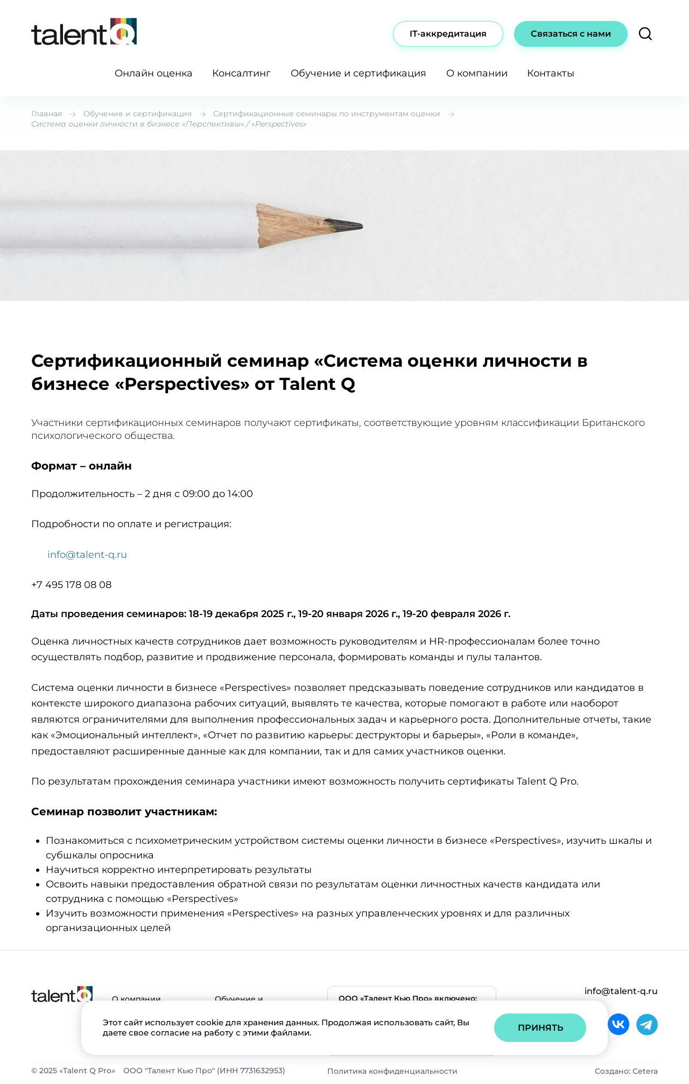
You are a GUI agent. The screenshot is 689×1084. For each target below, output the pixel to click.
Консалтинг (241, 73)
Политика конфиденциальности (392, 1071)
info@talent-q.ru (87, 555)
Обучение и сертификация (358, 73)
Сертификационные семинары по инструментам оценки (326, 113)
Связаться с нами (571, 34)
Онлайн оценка (154, 73)
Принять (540, 1028)
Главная (46, 113)
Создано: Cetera (626, 1071)
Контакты (550, 73)
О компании (477, 73)
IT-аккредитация (448, 34)
